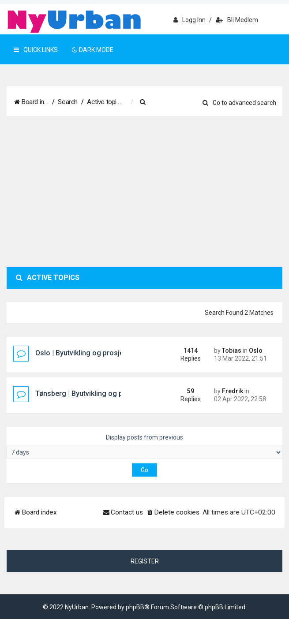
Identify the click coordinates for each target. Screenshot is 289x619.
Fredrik (232, 391)
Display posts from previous (144, 446)
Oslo (256, 350)
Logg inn (189, 19)
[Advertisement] (144, 192)
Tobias (231, 350)
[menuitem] (150, 102)
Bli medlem (237, 19)
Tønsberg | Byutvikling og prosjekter (93, 393)
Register (145, 561)
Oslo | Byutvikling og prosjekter (85, 353)
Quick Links (36, 49)
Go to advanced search (239, 102)
